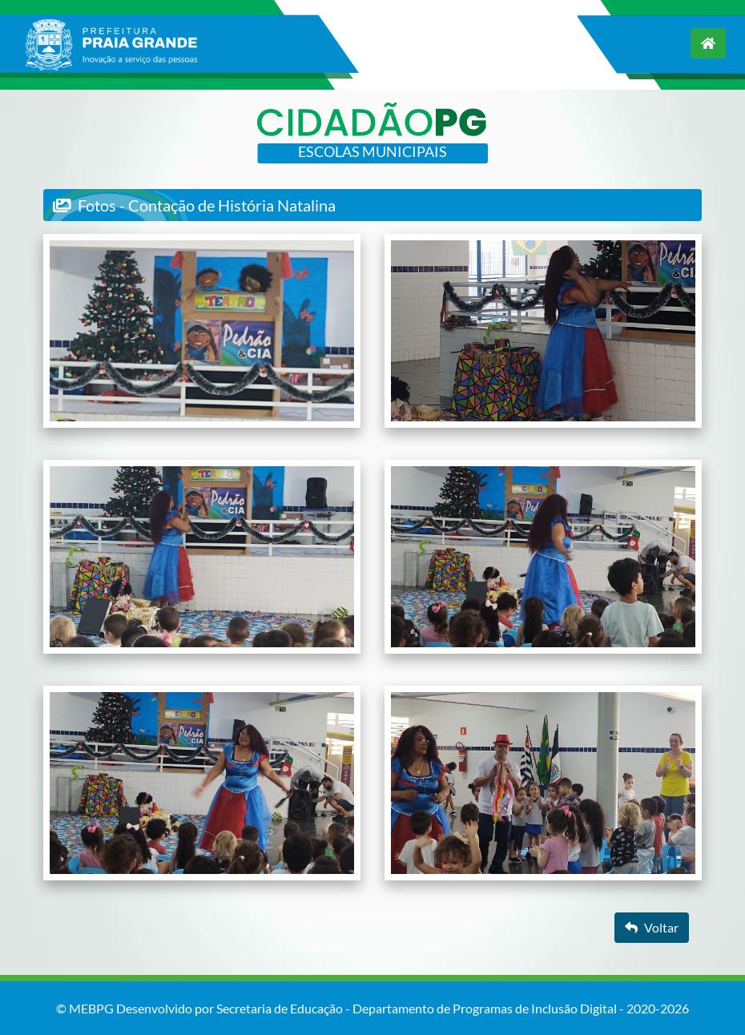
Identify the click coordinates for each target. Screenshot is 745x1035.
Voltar (652, 927)
